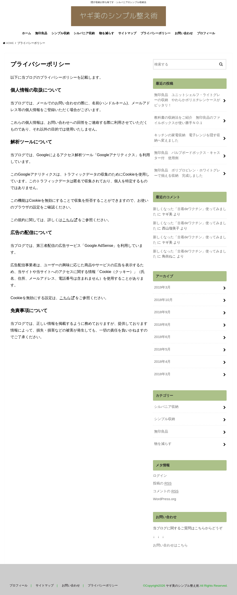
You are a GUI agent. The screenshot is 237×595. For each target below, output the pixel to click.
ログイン (160, 473)
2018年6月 (162, 336)
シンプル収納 (60, 34)
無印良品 (41, 34)
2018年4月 (162, 360)
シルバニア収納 (84, 34)
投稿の (162, 481)
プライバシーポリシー (155, 34)
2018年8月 (162, 323)
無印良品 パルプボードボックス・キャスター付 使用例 (187, 155)
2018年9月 (162, 311)
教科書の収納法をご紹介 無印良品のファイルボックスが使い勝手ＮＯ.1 (187, 120)
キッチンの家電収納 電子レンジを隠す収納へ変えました (187, 138)
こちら (67, 221)
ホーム (26, 34)
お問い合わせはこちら (170, 543)
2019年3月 (162, 287)
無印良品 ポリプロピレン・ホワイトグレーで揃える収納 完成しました (187, 173)
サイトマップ (127, 34)
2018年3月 (162, 372)
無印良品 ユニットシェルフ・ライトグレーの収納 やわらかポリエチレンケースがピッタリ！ (187, 101)
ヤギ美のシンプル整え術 (182, 583)
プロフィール (206, 34)
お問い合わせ (184, 34)
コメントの (165, 489)
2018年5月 (162, 348)
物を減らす (106, 34)
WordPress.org (164, 497)
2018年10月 (163, 299)
